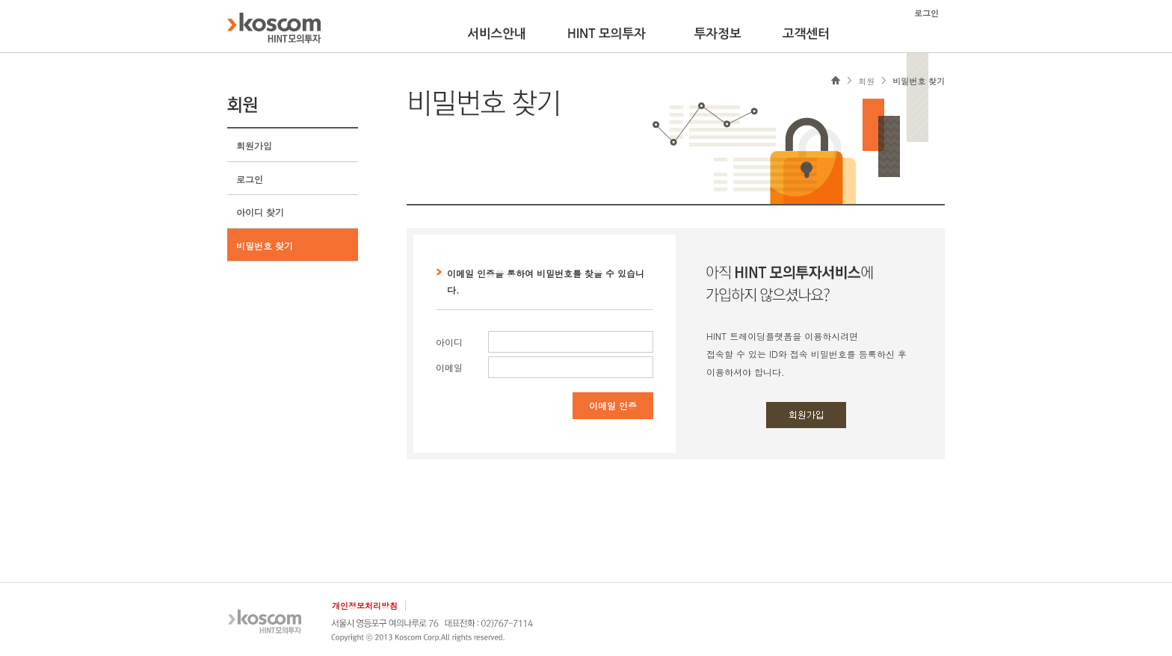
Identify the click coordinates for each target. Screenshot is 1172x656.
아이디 (449, 341)
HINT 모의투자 (606, 34)
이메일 (449, 367)
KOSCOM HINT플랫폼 (274, 27)
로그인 (249, 179)
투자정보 (717, 34)
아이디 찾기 (260, 211)
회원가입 (254, 145)
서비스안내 (496, 34)
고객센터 (806, 34)
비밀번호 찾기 (264, 245)
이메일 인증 (613, 405)
